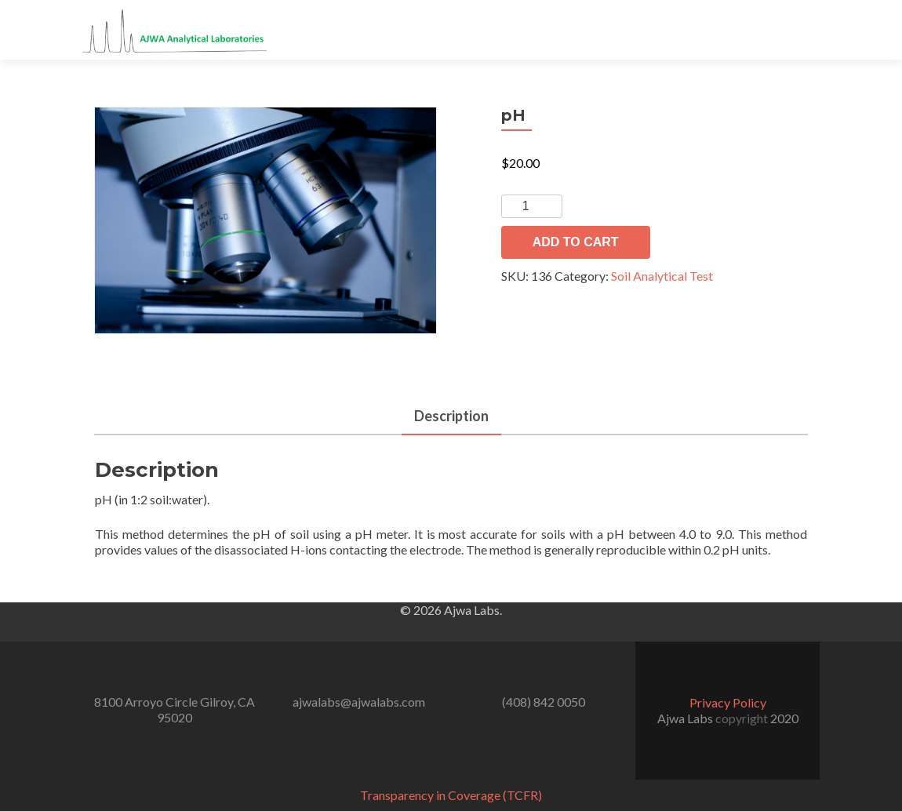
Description (451, 415)
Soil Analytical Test (662, 275)
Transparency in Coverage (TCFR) (451, 794)
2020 (784, 718)
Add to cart (576, 242)
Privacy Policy (727, 702)
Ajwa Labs (686, 718)
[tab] (451, 416)
